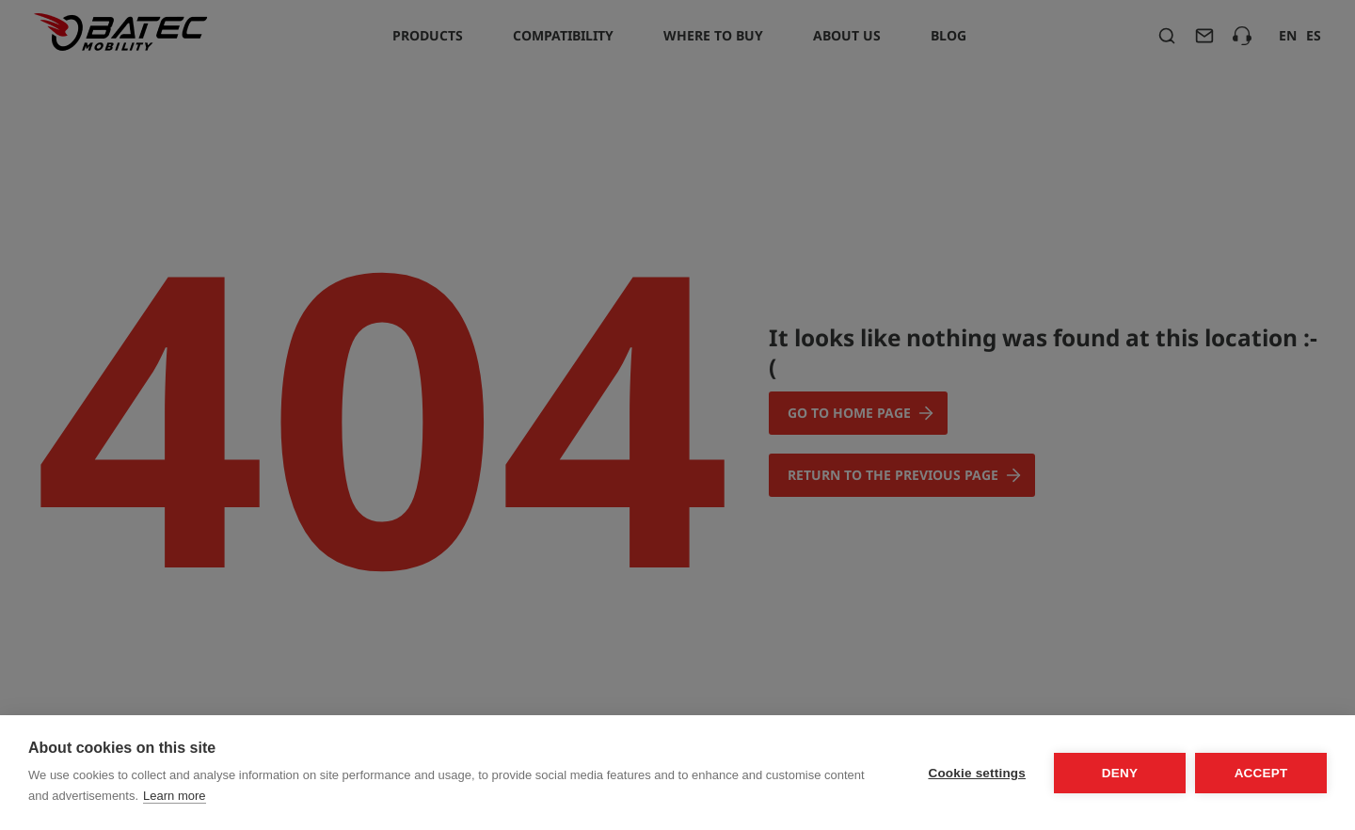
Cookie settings (977, 773)
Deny (1120, 773)
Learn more (174, 796)
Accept (1261, 773)
